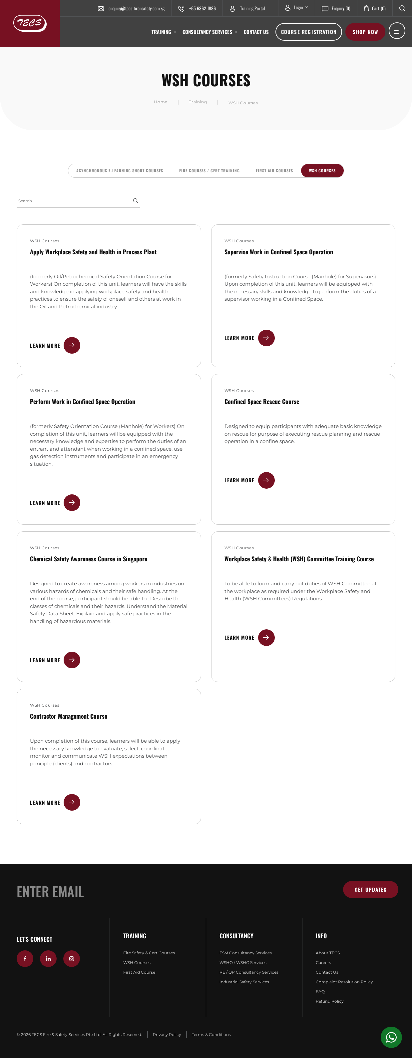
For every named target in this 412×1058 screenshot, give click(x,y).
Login (296, 7)
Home (160, 101)
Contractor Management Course (68, 716)
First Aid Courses (274, 170)
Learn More (55, 345)
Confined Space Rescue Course (261, 401)
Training (164, 32)
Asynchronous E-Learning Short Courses (119, 170)
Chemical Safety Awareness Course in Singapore (88, 558)
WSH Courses (322, 170)
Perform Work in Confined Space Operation (82, 401)
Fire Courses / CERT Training (209, 170)
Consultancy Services (210, 32)
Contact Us (256, 31)
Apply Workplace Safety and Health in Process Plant (93, 251)
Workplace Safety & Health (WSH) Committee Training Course (299, 558)
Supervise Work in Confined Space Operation (278, 251)
